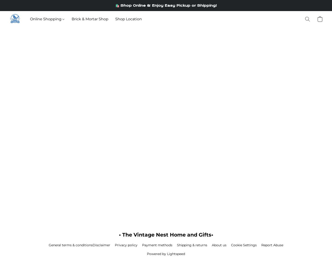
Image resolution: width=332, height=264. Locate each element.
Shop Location (128, 19)
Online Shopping (47, 19)
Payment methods (157, 245)
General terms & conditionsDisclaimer (79, 245)
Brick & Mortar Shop (90, 19)
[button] (15, 19)
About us (219, 245)
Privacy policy (126, 245)
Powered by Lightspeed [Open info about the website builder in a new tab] (166, 254)
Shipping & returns (192, 245)
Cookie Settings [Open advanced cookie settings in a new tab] (244, 245)
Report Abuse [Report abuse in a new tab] (272, 245)
